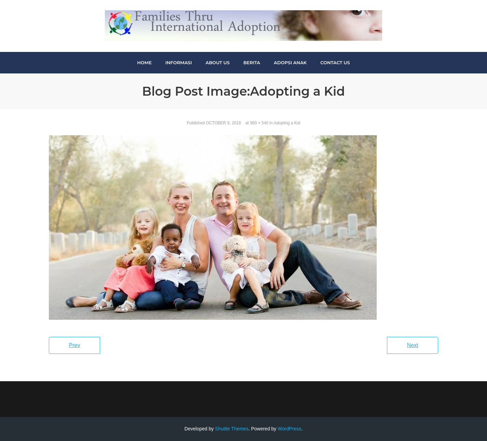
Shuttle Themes (232, 428)
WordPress (289, 428)
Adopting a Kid (287, 123)
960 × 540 (259, 123)
